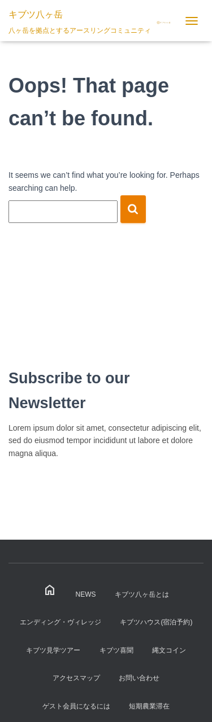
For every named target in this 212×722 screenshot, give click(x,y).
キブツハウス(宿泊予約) (156, 622)
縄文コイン (169, 650)
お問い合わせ (139, 678)
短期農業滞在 (149, 706)
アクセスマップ (76, 678)
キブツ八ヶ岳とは (142, 594)
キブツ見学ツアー (53, 650)
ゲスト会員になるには (76, 706)
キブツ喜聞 (116, 650)
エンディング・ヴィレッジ (60, 622)
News (86, 594)
